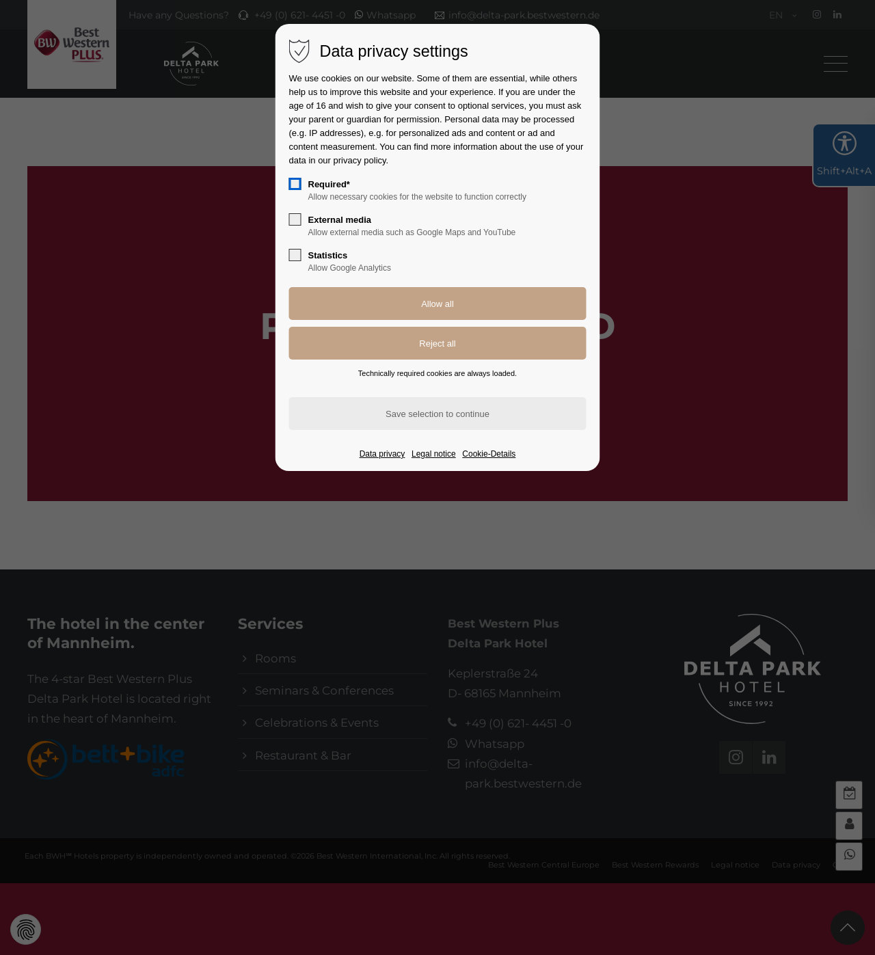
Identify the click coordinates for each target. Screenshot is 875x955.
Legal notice (434, 454)
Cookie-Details (488, 454)
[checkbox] (295, 184)
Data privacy (382, 454)
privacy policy (360, 160)
